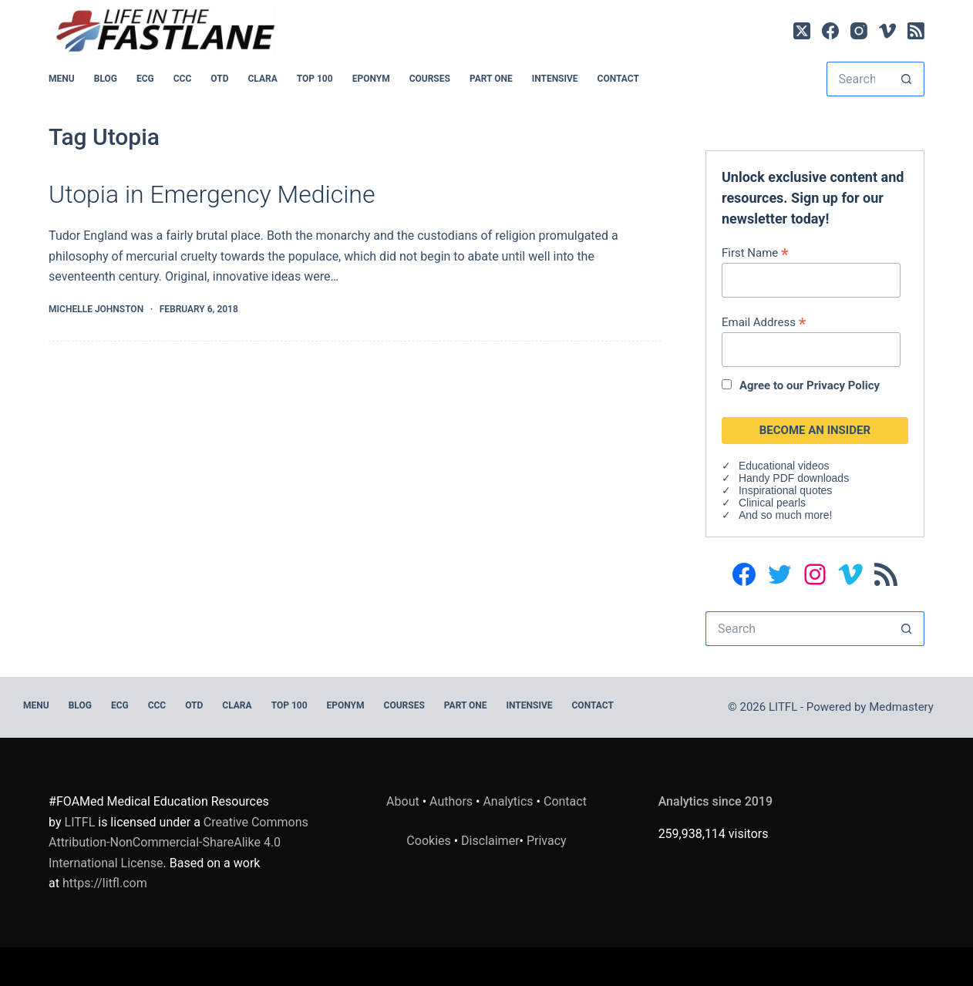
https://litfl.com (104, 883)
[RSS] (915, 30)
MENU (62, 78)
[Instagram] (858, 30)
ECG (145, 78)
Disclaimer (490, 840)
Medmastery (901, 707)
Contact (618, 78)
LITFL (80, 822)
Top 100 (315, 78)
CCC (182, 78)
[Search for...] (858, 79)
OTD (219, 78)
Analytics (508, 801)
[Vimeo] (887, 30)
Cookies (429, 840)
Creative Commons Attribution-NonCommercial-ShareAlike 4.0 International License (178, 842)
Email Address (764, 322)
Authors (451, 801)
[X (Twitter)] (801, 30)
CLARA (262, 78)
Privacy (547, 840)
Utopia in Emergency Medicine (212, 194)
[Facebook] (830, 30)
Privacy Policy (843, 385)
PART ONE (491, 78)
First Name (755, 252)
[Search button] (907, 79)
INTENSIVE (555, 78)
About (402, 801)
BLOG (105, 78)
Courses (429, 78)
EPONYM (371, 78)
